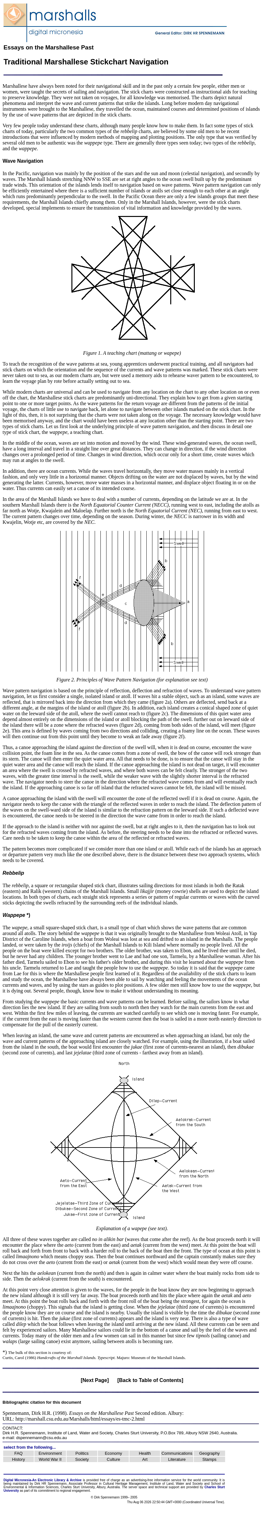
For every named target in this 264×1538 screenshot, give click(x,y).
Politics (82, 1453)
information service (167, 1480)
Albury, (101, 1487)
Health (145, 1453)
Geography (209, 1453)
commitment (46, 1490)
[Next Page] (95, 1380)
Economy (113, 1453)
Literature (177, 1459)
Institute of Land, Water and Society (80, 1432)
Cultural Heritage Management (125, 1483)
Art (145, 1459)
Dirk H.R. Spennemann (24, 1432)
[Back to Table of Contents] (150, 1380)
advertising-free (142, 1480)
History (18, 1459)
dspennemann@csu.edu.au (41, 1437)
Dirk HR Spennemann (50, 1483)
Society (82, 1459)
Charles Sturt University (136, 1432)
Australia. (114, 1487)
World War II (50, 1459)
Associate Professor (83, 1483)
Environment (50, 1453)
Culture (113, 1459)
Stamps (209, 1459)
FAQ (18, 1453)
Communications (176, 1453)
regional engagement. (75, 1490)
